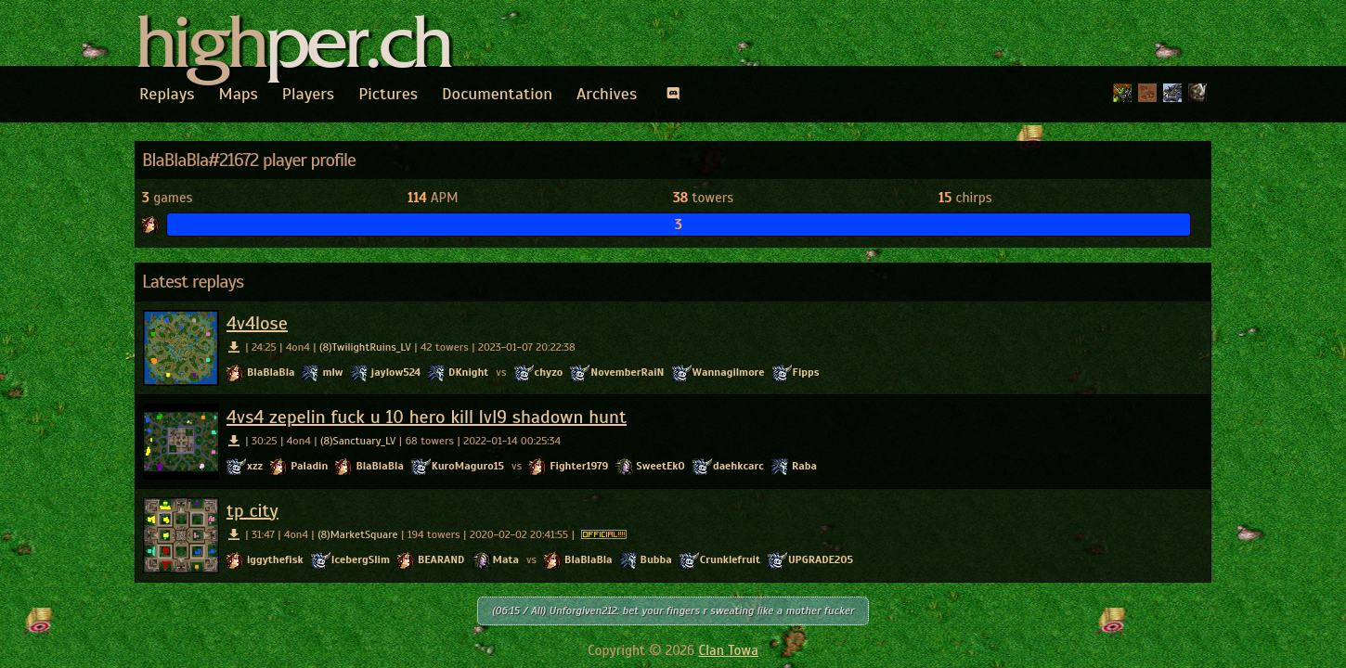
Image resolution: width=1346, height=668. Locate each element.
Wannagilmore (728, 372)
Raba (804, 465)
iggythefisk (275, 559)
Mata (506, 559)
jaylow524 (396, 372)
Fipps (806, 372)
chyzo (549, 372)
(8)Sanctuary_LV (357, 440)
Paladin (309, 465)
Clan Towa (728, 650)
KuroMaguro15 (468, 465)
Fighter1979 (579, 465)
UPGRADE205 (820, 559)
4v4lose (257, 323)
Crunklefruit (730, 559)
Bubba (656, 559)
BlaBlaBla (270, 372)
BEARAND (441, 559)
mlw (332, 372)
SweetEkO (660, 465)
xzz (255, 465)
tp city (252, 510)
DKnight (468, 372)
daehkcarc (738, 465)
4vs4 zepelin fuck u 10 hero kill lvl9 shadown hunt (426, 417)
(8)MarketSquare (357, 534)
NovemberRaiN (627, 372)
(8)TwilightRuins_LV (365, 346)
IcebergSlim (360, 559)
